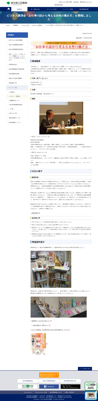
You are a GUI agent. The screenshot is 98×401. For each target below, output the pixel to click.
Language (76, 2)
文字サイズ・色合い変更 (65, 2)
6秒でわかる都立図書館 (16, 40)
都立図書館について (15, 122)
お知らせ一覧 (13, 113)
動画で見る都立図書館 (15, 78)
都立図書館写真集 (14, 73)
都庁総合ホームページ (86, 2)
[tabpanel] (49, 375)
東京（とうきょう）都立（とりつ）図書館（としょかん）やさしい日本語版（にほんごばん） (17, 57)
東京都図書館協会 (28, 381)
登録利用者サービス (15, 118)
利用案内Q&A (13, 64)
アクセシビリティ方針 (41, 392)
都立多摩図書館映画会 (16, 104)
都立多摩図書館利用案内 (16, 49)
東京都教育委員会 (69, 381)
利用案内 (11, 35)
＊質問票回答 (34, 213)
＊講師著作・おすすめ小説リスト (40, 321)
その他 (11, 109)
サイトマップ (58, 4)
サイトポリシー (28, 392)
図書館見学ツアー (15, 100)
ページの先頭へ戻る (85, 368)
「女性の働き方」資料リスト (40, 325)
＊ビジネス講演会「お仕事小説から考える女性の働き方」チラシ (49, 329)
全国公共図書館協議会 (49, 381)
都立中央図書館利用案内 (16, 44)
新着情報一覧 (13, 83)
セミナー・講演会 (15, 96)
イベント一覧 (13, 87)
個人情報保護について (56, 392)
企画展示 (12, 92)
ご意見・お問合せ (69, 392)
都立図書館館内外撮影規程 (16, 69)
